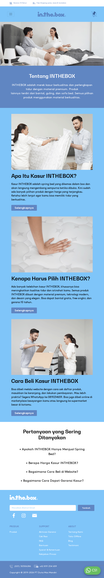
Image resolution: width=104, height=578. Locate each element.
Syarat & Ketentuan (49, 550)
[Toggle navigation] (10, 14)
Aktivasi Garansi (47, 532)
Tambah (86, 508)
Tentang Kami (75, 532)
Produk (13, 532)
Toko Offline (74, 536)
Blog (70, 541)
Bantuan (43, 545)
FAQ (41, 541)
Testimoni (73, 545)
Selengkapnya (24, 208)
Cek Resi (43, 536)
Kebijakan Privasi (47, 554)
